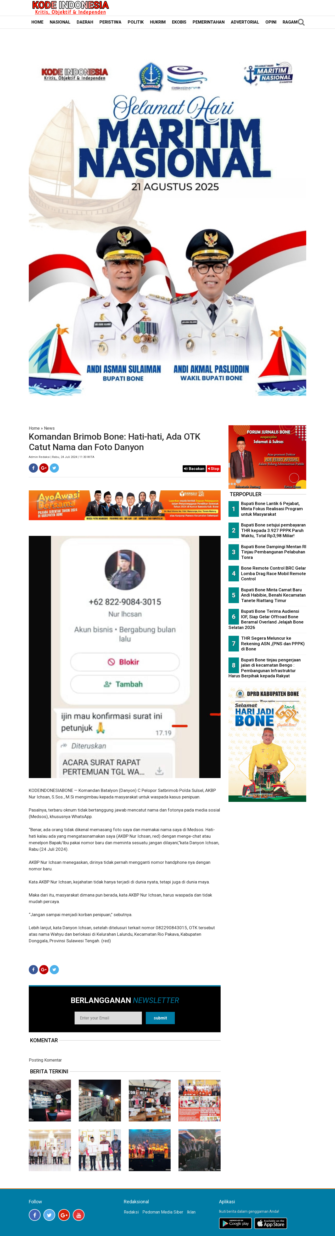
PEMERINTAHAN (209, 22)
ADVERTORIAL (245, 22)
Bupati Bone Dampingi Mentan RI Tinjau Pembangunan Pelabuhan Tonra (273, 552)
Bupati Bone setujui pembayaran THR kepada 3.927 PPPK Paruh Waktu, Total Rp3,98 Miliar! (273, 530)
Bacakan (194, 468)
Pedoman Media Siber (162, 1212)
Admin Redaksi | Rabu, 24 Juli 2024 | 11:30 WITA (61, 457)
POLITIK (136, 22)
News (49, 428)
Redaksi (131, 1212)
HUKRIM (158, 22)
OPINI (270, 22)
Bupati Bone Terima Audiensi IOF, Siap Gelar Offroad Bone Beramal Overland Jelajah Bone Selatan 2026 (266, 619)
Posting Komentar (45, 1060)
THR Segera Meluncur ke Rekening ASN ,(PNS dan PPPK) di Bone (273, 643)
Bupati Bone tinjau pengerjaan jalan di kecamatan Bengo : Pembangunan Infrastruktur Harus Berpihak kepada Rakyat (264, 668)
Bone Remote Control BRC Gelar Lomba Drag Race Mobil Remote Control (273, 573)
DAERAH (85, 22)
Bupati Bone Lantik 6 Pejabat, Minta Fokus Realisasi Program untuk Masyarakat (272, 509)
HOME (37, 22)
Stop (213, 468)
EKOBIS (179, 22)
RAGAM (290, 22)
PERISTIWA (110, 22)
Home (34, 428)
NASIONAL (60, 22)
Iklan (191, 1212)
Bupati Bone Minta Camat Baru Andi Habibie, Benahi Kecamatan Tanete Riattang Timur (273, 595)
